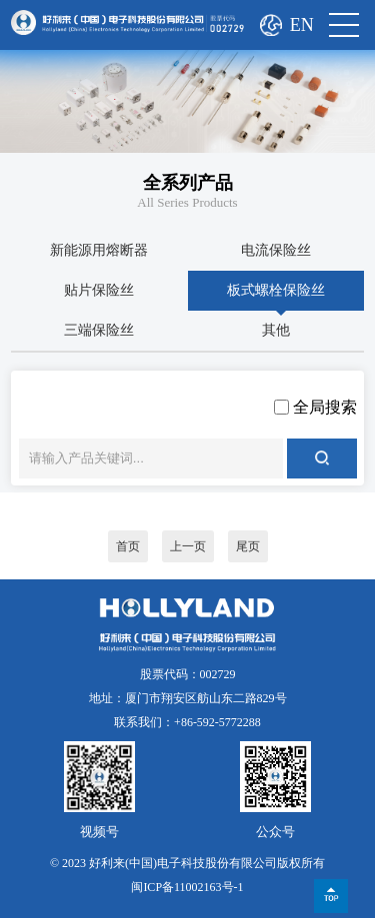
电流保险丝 (276, 250)
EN (302, 25)
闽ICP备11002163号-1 (187, 887)
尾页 (248, 546)
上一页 (188, 546)
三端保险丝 (99, 330)
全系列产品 (188, 183)
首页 (128, 546)
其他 (276, 330)
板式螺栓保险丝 (276, 290)
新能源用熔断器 (99, 250)
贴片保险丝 (99, 290)
